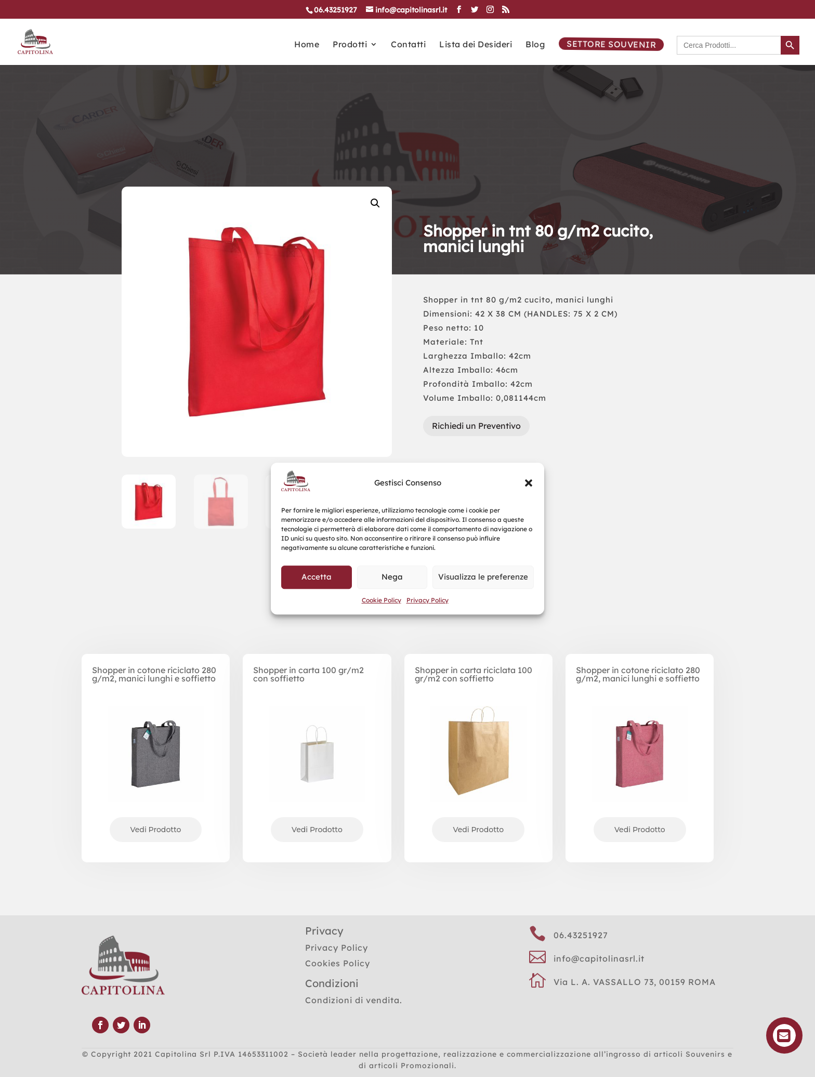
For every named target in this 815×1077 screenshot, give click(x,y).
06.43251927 (581, 935)
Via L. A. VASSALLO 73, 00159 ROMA (635, 982)
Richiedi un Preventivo (476, 426)
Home (306, 45)
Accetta (316, 577)
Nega (392, 577)
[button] (528, 483)
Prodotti (350, 45)
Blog (535, 45)
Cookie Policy (381, 600)
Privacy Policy (427, 600)
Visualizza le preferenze (483, 577)
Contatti (408, 45)
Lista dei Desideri (475, 45)
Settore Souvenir (610, 44)
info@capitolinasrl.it (599, 958)
